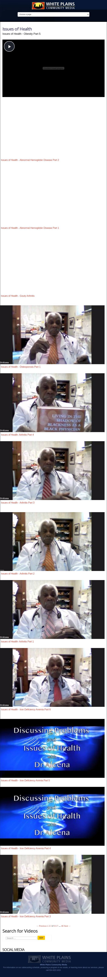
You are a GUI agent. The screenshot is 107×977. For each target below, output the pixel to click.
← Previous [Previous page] (41, 926)
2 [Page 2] (49, 926)
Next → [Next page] (67, 926)
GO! (41, 938)
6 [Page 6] (55, 926)
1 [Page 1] (47, 926)
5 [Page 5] (54, 926)
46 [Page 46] (62, 926)
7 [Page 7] (57, 926)
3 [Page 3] (51, 926)
